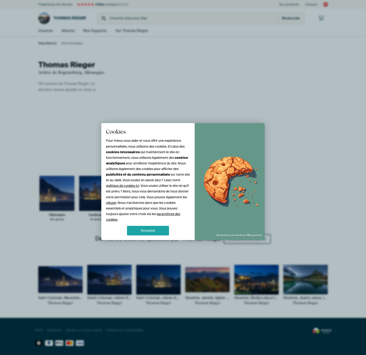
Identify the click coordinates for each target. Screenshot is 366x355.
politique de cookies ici (122, 186)
